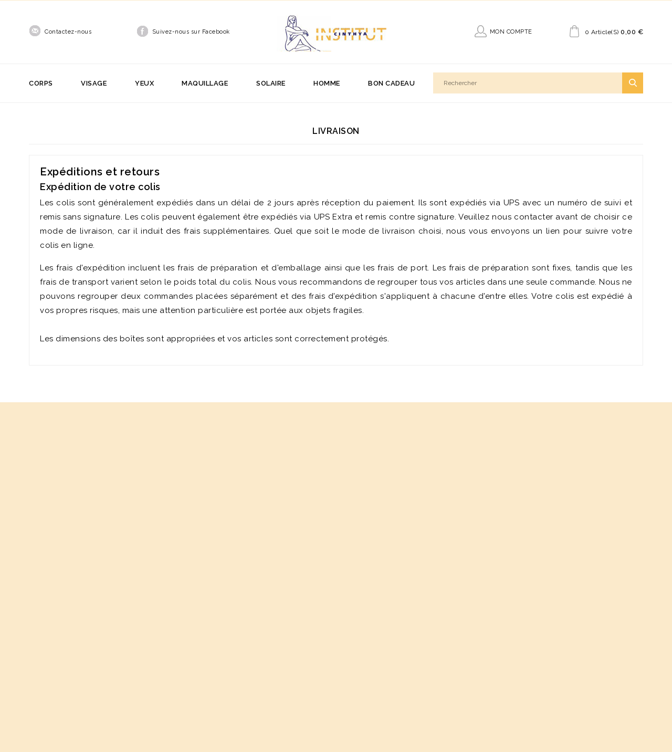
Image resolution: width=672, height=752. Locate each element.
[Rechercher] (538, 82)
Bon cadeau (391, 83)
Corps (41, 83)
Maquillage (205, 83)
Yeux (144, 83)
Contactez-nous (68, 31)
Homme (326, 83)
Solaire (271, 83)
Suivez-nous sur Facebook (191, 31)
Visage (94, 83)
